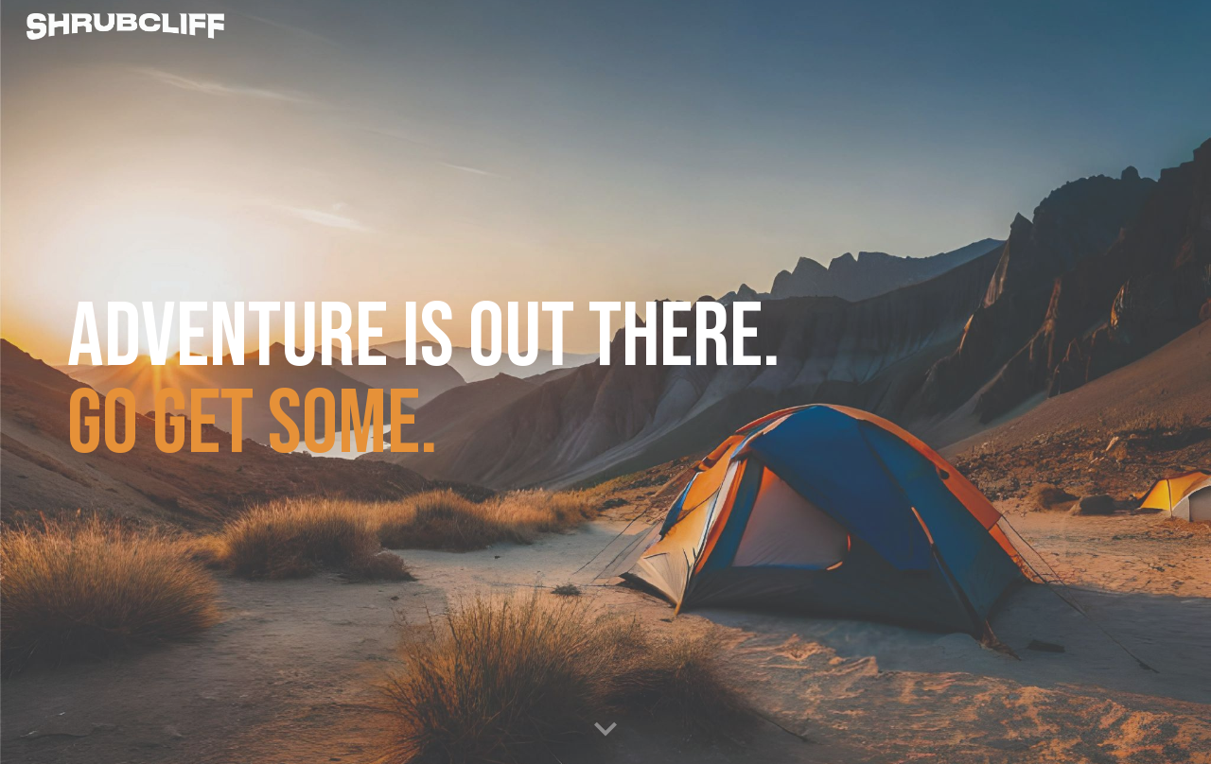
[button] (605, 730)
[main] (465, 382)
